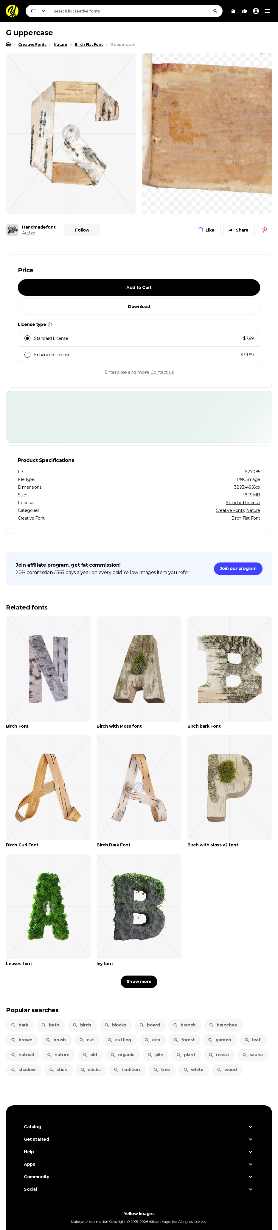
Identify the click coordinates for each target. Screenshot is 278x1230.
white (193, 1069)
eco (152, 1040)
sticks (90, 1069)
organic (122, 1054)
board (149, 1025)
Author (29, 233)
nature (58, 1054)
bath (50, 1025)
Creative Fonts (230, 510)
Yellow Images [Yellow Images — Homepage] (139, 1213)
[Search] (215, 11)
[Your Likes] (244, 11)
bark (19, 1025)
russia (218, 1054)
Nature (253, 510)
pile (155, 1054)
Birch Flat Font (245, 518)
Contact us (162, 372)
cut (86, 1040)
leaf (252, 1040)
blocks (115, 1025)
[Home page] (8, 44)
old (90, 1054)
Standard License (243, 502)
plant (185, 1054)
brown (21, 1040)
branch (184, 1025)
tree (161, 1069)
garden (219, 1040)
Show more (139, 981)
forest (184, 1040)
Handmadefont (38, 227)
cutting (119, 1040)
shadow (23, 1069)
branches (223, 1025)
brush (56, 1040)
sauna (252, 1054)
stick (58, 1069)
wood (227, 1069)
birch (81, 1025)
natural (22, 1054)
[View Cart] (233, 11)
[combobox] (136, 11)
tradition (127, 1069)
